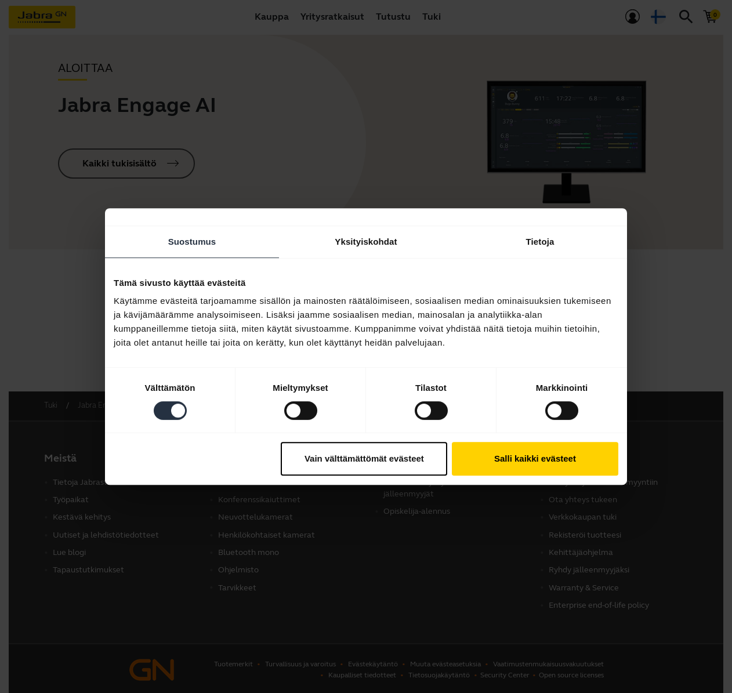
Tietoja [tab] (540, 241)
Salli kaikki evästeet (535, 458)
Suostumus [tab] (192, 241)
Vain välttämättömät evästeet (364, 458)
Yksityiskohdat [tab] (366, 241)
